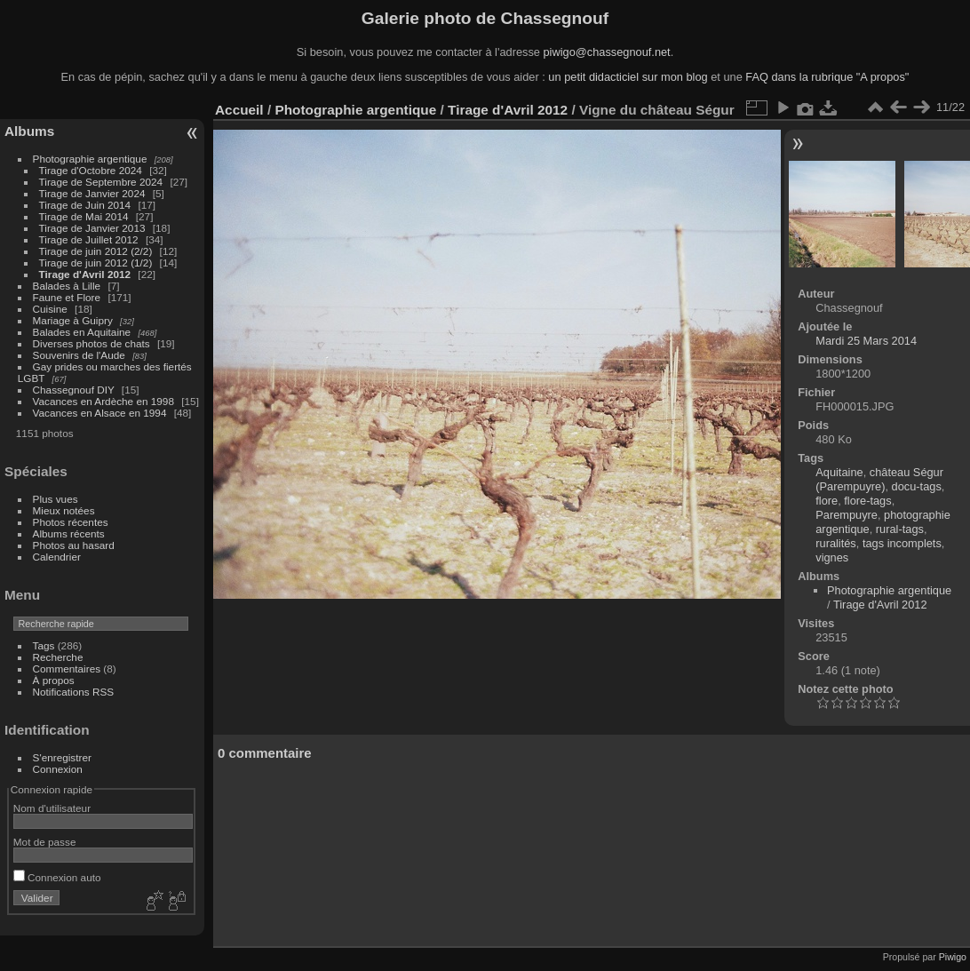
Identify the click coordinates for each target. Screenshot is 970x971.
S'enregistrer (62, 757)
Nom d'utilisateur (52, 808)
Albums (29, 131)
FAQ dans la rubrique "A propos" (827, 77)
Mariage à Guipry (73, 320)
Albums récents (69, 533)
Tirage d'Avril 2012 (85, 274)
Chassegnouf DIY (74, 389)
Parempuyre (846, 514)
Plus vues (55, 499)
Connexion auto (57, 877)
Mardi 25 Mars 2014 (866, 340)
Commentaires (67, 668)
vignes (831, 557)
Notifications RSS (74, 691)
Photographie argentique (90, 158)
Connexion (58, 769)
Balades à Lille (67, 285)
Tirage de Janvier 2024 (92, 193)
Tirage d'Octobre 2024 (90, 170)
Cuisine (50, 308)
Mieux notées (64, 510)
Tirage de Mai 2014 (84, 216)
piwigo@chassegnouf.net (606, 52)
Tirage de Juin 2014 (85, 205)
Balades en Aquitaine (82, 332)
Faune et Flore (67, 297)
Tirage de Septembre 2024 (101, 181)
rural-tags (900, 529)
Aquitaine (839, 472)
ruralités (835, 543)
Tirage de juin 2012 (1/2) (96, 262)
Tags (44, 645)
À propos (54, 680)
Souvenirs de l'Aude (79, 355)
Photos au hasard (74, 545)
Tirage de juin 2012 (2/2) (96, 251)
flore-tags (867, 500)
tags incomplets (902, 543)
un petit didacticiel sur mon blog (627, 77)
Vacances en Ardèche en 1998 (103, 401)
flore (826, 500)
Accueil (239, 109)
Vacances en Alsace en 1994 (100, 412)
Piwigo (952, 956)
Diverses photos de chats (91, 343)
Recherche (58, 657)
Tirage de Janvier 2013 (92, 228)
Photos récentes (70, 522)
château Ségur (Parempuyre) (879, 479)
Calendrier (57, 556)
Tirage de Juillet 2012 (89, 239)
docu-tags (917, 486)
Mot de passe (44, 842)
